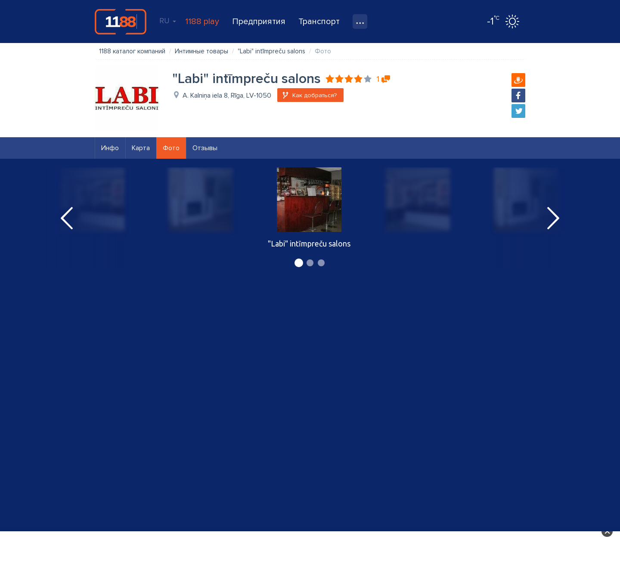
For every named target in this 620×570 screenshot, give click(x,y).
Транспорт (319, 21)
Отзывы (204, 148)
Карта (141, 148)
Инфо (110, 148)
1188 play (202, 21)
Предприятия (258, 21)
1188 (120, 21)
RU (167, 20)
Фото (171, 148)
